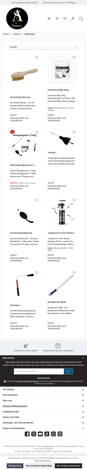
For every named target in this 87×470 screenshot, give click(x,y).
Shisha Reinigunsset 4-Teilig (22, 165)
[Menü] (49, 18)
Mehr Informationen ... (43, 461)
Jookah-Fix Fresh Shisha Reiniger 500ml (61, 233)
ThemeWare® (66, 451)
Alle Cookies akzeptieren (68, 466)
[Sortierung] (43, 47)
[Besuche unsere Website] (60, 434)
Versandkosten (47, 446)
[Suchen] (57, 18)
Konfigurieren (15, 466)
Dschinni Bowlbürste (21, 233)
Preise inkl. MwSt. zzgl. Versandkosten (19, 119)
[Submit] (68, 371)
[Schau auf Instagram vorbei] (34, 434)
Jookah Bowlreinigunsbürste (59, 152)
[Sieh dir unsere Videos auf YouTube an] (40, 434)
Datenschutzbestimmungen (28, 381)
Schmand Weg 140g (58, 90)
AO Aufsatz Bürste (20, 97)
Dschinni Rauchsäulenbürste (20, 305)
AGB (68, 381)
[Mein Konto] (73, 18)
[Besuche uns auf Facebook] (27, 434)
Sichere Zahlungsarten (15, 406)
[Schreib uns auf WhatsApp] (53, 434)
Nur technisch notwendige (39, 466)
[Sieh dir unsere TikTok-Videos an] (47, 434)
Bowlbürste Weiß (57, 302)
